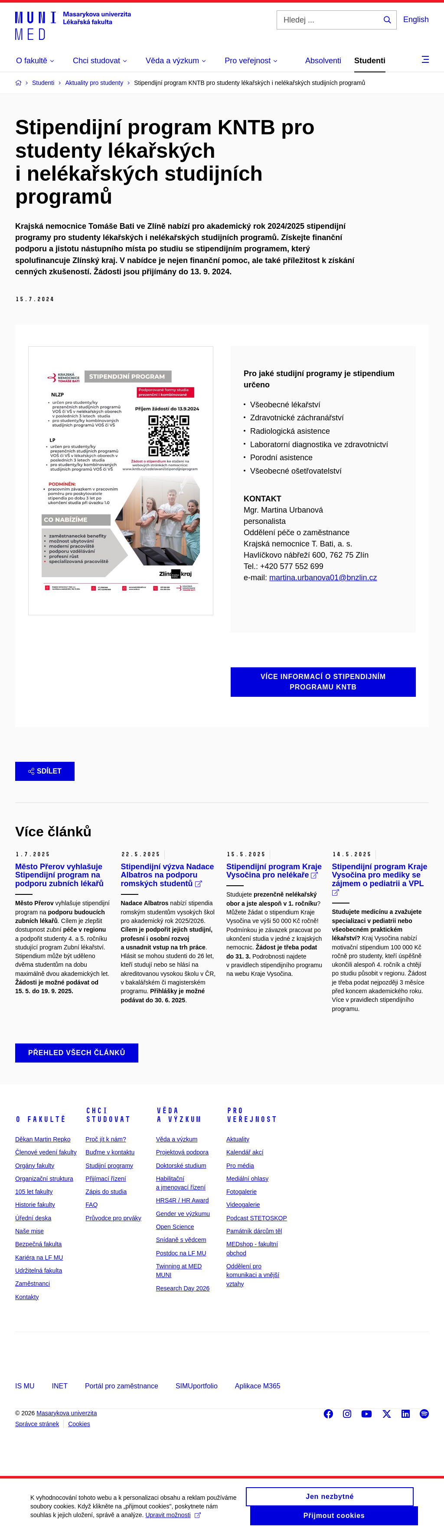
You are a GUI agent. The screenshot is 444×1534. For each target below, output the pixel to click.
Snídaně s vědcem (181, 1239)
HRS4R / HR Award (182, 1200)
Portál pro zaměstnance (121, 1386)
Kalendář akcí (245, 1152)
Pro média (240, 1165)
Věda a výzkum (178, 1115)
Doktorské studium (181, 1165)
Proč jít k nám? (105, 1139)
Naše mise (29, 1231)
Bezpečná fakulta (38, 1244)
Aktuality (237, 1139)
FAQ (91, 1204)
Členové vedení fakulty (46, 1152)
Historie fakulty (35, 1204)
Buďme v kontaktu (109, 1152)
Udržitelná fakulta (38, 1270)
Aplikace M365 (258, 1386)
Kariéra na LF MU (39, 1257)
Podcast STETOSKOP (256, 1218)
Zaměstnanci (32, 1283)
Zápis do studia (106, 1191)
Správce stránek (37, 1423)
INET (59, 1386)
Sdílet (45, 771)
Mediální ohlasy (247, 1178)
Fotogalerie (241, 1191)
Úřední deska (33, 1218)
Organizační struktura (44, 1178)
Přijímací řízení (105, 1178)
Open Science (175, 1226)
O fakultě (40, 1119)
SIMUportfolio (197, 1386)
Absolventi (323, 60)
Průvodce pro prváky (113, 1218)
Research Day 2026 (183, 1288)
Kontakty (27, 1297)
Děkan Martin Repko (43, 1139)
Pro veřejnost (251, 1115)
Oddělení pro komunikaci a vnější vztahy (252, 1275)
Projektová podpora (182, 1152)
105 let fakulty (33, 1191)
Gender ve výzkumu (183, 1213)
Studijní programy (109, 1165)
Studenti (369, 60)
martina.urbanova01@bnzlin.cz (323, 577)
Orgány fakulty (34, 1165)
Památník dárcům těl (254, 1231)
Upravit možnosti (172, 1519)
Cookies (79, 1423)
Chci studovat (108, 1115)
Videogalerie (243, 1204)
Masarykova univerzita (66, 1413)
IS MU (24, 1386)
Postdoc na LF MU (181, 1253)
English (416, 19)
